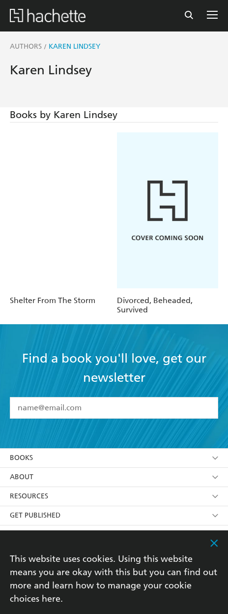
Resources (114, 496)
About (114, 477)
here (51, 598)
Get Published (114, 515)
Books (114, 458)
